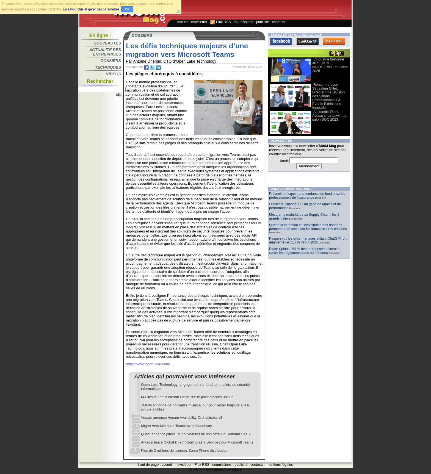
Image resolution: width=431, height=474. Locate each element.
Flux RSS (220, 22)
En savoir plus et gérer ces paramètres (91, 9)
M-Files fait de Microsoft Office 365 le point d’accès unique (187, 397)
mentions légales (279, 464)
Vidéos (113, 74)
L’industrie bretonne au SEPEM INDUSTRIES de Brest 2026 (330, 65)
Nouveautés (107, 43)
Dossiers (111, 61)
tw (152, 67)
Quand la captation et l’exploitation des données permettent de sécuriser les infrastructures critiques (308, 227)
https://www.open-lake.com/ (148, 364)
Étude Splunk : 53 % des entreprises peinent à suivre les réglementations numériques (304, 251)
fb (146, 67)
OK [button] (127, 9)
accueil (182, 22)
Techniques (108, 67)
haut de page (148, 464)
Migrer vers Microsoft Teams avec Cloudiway (176, 426)
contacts (278, 22)
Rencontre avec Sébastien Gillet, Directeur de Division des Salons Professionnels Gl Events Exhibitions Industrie (328, 96)
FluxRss (334, 41)
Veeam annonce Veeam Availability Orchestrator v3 (181, 417)
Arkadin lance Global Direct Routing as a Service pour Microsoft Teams (197, 442)
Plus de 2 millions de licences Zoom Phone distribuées (184, 450)
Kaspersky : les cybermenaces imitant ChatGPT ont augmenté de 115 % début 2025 (308, 240)
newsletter (199, 22)
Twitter (308, 41)
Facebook (281, 41)
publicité (262, 22)
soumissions (243, 22)
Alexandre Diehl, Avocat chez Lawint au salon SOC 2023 (329, 115)
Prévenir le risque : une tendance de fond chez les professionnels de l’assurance (307, 195)
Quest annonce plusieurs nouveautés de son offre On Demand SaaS (195, 434)
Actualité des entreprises (105, 52)
